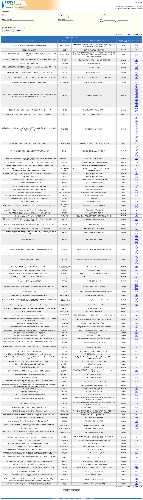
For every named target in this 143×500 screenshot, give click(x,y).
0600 (136, 47)
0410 (136, 484)
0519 (136, 106)
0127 (136, 94)
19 (129, 34)
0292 (136, 101)
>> (133, 34)
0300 (136, 50)
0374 (136, 367)
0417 (136, 270)
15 (121, 34)
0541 (136, 168)
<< (117, 34)
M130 (136, 111)
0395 (136, 198)
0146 (136, 146)
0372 (136, 457)
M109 (136, 286)
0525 (136, 395)
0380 (136, 381)
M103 (136, 108)
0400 (136, 216)
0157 (136, 97)
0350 (136, 152)
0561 (136, 72)
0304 (136, 389)
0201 (136, 98)
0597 (136, 169)
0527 (136, 347)
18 (127, 34)
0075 (136, 323)
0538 (136, 311)
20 (130, 34)
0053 (136, 85)
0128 (136, 95)
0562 (136, 139)
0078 (136, 86)
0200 (136, 148)
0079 (136, 88)
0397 (136, 432)
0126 (136, 92)
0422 (136, 183)
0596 (136, 144)
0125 (136, 91)
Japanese (138, 2)
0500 (136, 44)
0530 (136, 180)
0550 (136, 46)
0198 (136, 232)
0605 (136, 141)
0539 (136, 82)
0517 (136, 61)
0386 (136, 190)
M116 (136, 110)
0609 (136, 171)
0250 (136, 149)
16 (123, 34)
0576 (136, 468)
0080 (136, 89)
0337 (136, 227)
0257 (136, 461)
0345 (136, 103)
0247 (136, 308)
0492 (136, 174)
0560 (136, 417)
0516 (136, 229)
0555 (136, 233)
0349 (136, 429)
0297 (136, 475)
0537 (136, 79)
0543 (136, 443)
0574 (136, 467)
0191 (136, 59)
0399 (136, 104)
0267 (136, 100)
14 (120, 34)
